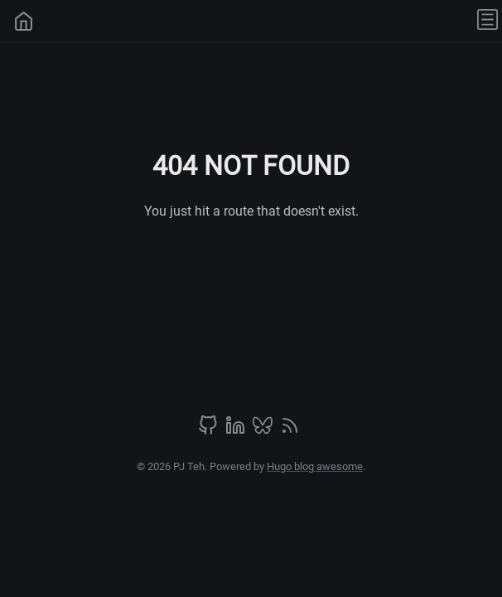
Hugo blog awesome (315, 466)
